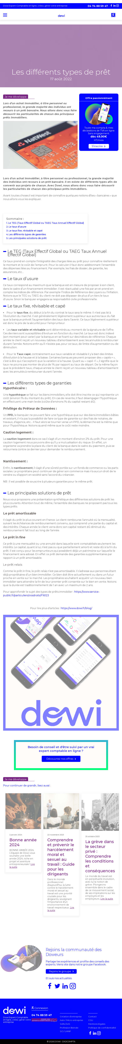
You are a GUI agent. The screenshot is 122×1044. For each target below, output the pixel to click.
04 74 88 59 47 (42, 1015)
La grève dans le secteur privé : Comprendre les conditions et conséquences (100, 856)
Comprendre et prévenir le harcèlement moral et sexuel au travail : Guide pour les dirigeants (61, 856)
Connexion (41, 1008)
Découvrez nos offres (59, 758)
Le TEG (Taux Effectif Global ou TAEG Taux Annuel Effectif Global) (46, 223)
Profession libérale (69, 1027)
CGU (90, 1020)
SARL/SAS (65, 1024)
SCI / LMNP (65, 1031)
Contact (92, 1016)
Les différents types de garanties (28, 234)
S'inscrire (97, 146)
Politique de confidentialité (102, 1027)
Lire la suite (106, 898)
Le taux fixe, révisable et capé (26, 230)
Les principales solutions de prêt (28, 238)
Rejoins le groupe (60, 971)
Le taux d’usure (18, 226)
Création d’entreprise (71, 1016)
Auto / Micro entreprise (71, 1020)
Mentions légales (96, 1024)
